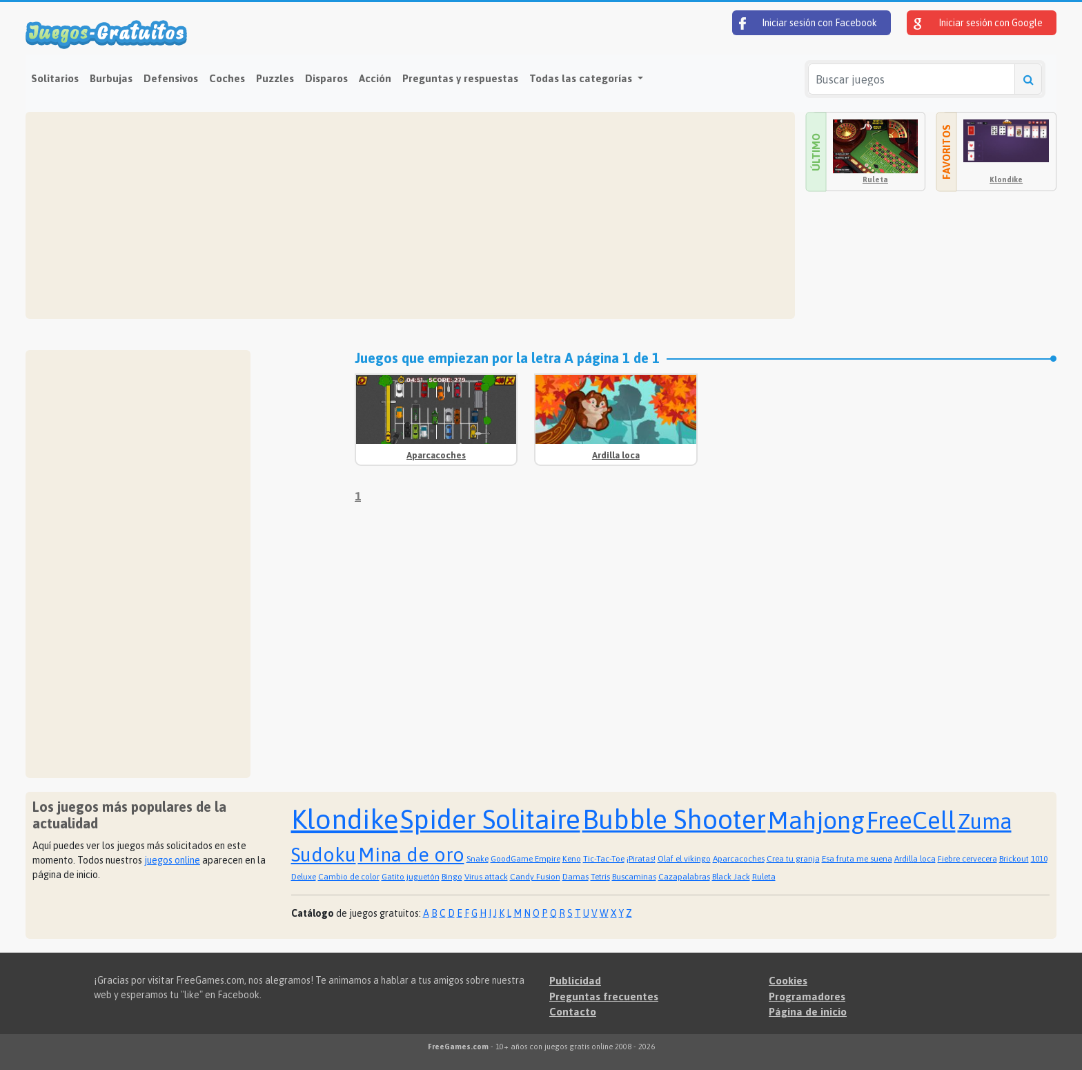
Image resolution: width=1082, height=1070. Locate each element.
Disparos (326, 78)
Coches (227, 78)
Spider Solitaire (490, 819)
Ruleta (875, 179)
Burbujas (111, 78)
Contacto (572, 1012)
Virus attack (486, 877)
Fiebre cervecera (967, 859)
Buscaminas (634, 877)
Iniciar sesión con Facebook (808, 23)
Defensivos (171, 78)
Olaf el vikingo (684, 859)
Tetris (600, 877)
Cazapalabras (684, 877)
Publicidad (575, 980)
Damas (575, 877)
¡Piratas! (641, 859)
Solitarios (55, 78)
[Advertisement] (410, 215)
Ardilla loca (616, 455)
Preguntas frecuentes (603, 996)
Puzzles (275, 78)
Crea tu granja (793, 859)
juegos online (172, 860)
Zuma (985, 821)
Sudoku (323, 855)
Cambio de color (349, 877)
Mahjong (816, 820)
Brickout (1014, 859)
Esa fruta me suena (857, 859)
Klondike (1006, 179)
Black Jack (731, 877)
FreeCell (911, 820)
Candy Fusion (535, 877)
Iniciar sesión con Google (978, 23)
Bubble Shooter (674, 819)
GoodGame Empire (525, 859)
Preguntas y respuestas (460, 78)
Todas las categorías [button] (582, 78)
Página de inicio (808, 1012)
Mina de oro (411, 855)
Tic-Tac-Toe (603, 859)
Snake (477, 859)
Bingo (452, 877)
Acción (375, 78)
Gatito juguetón (411, 877)
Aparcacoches (436, 455)
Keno (571, 859)
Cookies (788, 980)
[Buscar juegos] (911, 79)
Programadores (807, 996)
